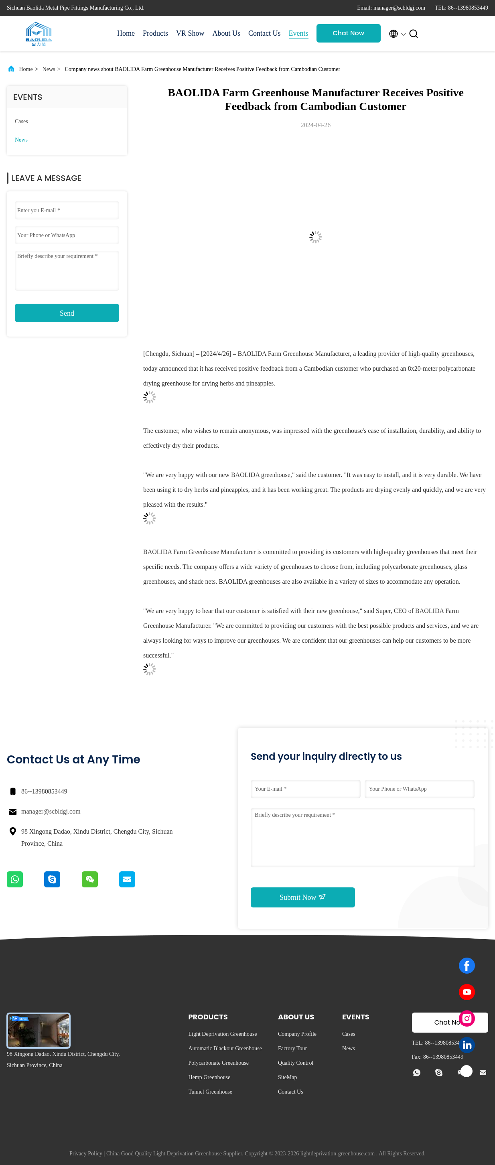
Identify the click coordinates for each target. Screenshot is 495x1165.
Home (126, 33)
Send (67, 313)
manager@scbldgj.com (51, 811)
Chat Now (348, 33)
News (49, 69)
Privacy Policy (85, 1154)
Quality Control (295, 1063)
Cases (21, 121)
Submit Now (303, 897)
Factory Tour (292, 1048)
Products (155, 33)
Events (298, 33)
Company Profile (297, 1034)
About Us (227, 33)
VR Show (190, 33)
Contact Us (264, 33)
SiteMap (287, 1077)
